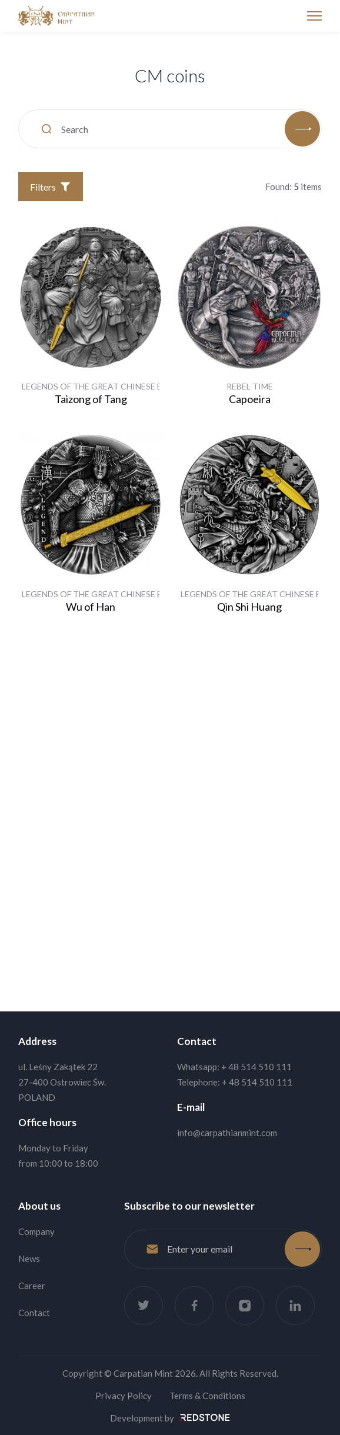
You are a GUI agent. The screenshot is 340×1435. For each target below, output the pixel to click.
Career (31, 1285)
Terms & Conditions (207, 1395)
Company (36, 1231)
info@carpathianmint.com (227, 1132)
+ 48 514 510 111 (256, 1066)
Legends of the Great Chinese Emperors (111, 386)
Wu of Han (90, 606)
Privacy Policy (123, 1395)
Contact (34, 1312)
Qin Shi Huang (249, 606)
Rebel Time (249, 386)
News (29, 1258)
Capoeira (250, 398)
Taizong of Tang (91, 398)
